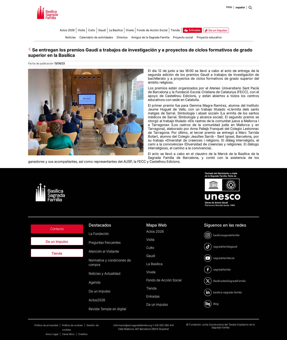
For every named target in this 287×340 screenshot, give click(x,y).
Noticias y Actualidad (104, 273)
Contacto (57, 229)
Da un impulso (57, 242)
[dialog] (280, 332)
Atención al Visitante (104, 251)
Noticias (70, 37)
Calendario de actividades (96, 37)
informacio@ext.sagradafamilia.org (132, 325)
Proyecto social (183, 37)
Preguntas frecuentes (105, 242)
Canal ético (68, 334)
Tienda (57, 253)
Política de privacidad (46, 325)
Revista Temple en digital (107, 309)
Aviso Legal (52, 334)
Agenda (94, 282)
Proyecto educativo (209, 37)
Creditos (83, 334)
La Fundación (99, 234)
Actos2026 (97, 300)
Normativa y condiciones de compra (110, 262)
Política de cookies (72, 325)
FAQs (229, 7)
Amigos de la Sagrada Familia (150, 37)
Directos (122, 37)
